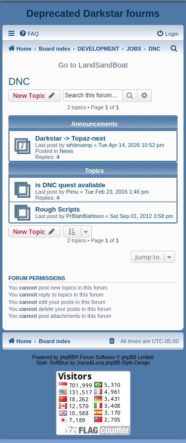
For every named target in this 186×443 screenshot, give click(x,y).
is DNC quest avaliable (70, 185)
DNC (19, 81)
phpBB (67, 357)
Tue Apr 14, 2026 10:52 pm (131, 145)
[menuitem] (29, 34)
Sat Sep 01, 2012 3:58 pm (141, 216)
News (66, 151)
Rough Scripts (57, 209)
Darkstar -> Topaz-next (70, 138)
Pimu (72, 192)
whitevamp (79, 145)
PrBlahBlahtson (85, 216)
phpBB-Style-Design (127, 363)
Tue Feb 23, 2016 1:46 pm (117, 192)
